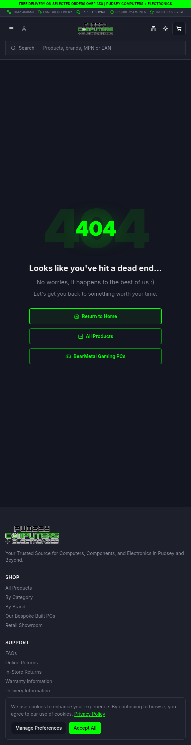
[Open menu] (11, 29)
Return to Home (95, 316)
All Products (95, 336)
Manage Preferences (38, 728)
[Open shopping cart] (179, 28)
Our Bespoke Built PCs (30, 616)
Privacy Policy (89, 714)
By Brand (15, 606)
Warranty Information (28, 681)
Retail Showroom (23, 625)
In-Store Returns (23, 672)
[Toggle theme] (165, 28)
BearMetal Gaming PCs (96, 356)
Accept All (85, 728)
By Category (19, 597)
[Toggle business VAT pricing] (153, 28)
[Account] (24, 28)
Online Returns (21, 662)
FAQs (11, 653)
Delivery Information (27, 690)
